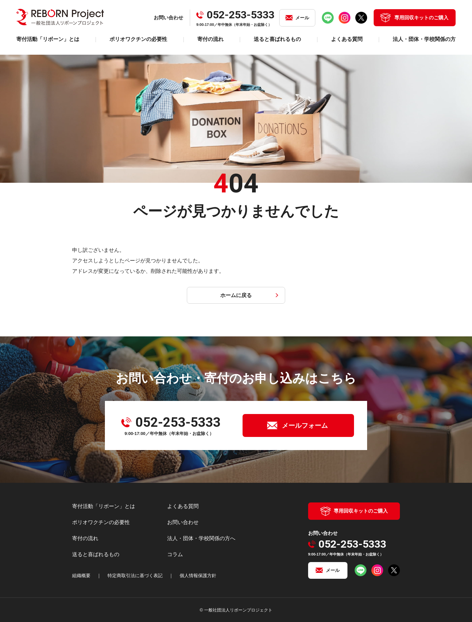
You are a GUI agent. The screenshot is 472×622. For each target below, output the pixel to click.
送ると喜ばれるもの (277, 39)
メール (302, 17)
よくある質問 (347, 39)
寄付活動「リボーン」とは (47, 39)
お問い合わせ (183, 522)
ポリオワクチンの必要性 (138, 39)
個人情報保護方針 (198, 575)
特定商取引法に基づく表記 (135, 575)
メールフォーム (305, 425)
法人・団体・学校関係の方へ (201, 538)
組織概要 (81, 575)
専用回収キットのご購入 (421, 17)
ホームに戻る (236, 295)
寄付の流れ (210, 39)
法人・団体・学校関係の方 (424, 39)
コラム (175, 554)
